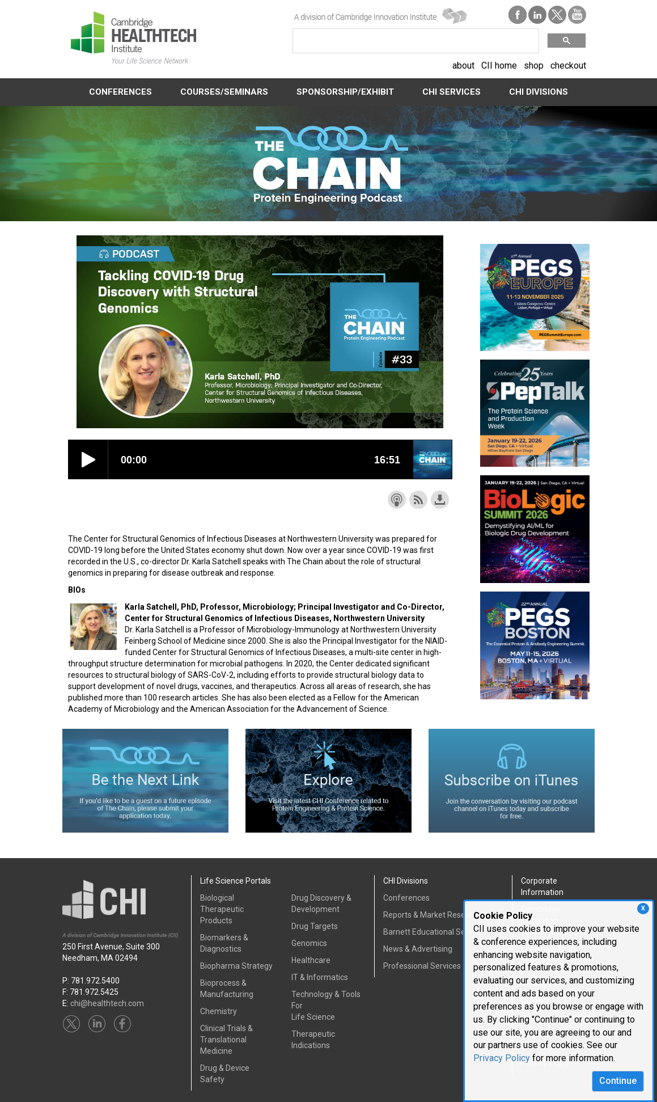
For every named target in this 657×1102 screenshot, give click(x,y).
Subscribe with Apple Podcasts (397, 500)
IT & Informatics (319, 977)
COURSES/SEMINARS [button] (224, 92)
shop (534, 65)
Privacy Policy (501, 1058)
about (463, 65)
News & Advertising (417, 948)
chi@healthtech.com (107, 1003)
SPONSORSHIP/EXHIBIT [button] (345, 92)
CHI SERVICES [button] (451, 92)
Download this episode (440, 500)
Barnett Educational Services (434, 931)
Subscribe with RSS (418, 500)
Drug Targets (314, 926)
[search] (414, 41)
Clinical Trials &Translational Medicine (226, 1039)
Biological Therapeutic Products (222, 909)
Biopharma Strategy (236, 965)
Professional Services (422, 965)
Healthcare (310, 960)
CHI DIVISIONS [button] (538, 92)
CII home (499, 65)
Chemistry (218, 1011)
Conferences (406, 897)
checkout (568, 65)
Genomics (309, 943)
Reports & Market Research (432, 914)
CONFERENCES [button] (120, 92)
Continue (618, 1080)
